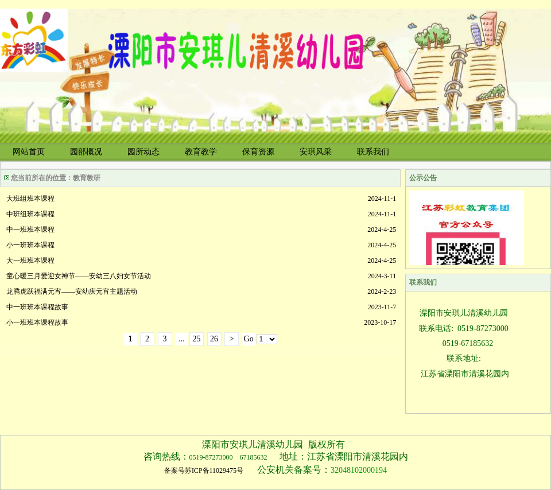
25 (197, 339)
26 (214, 339)
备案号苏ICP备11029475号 (203, 470)
